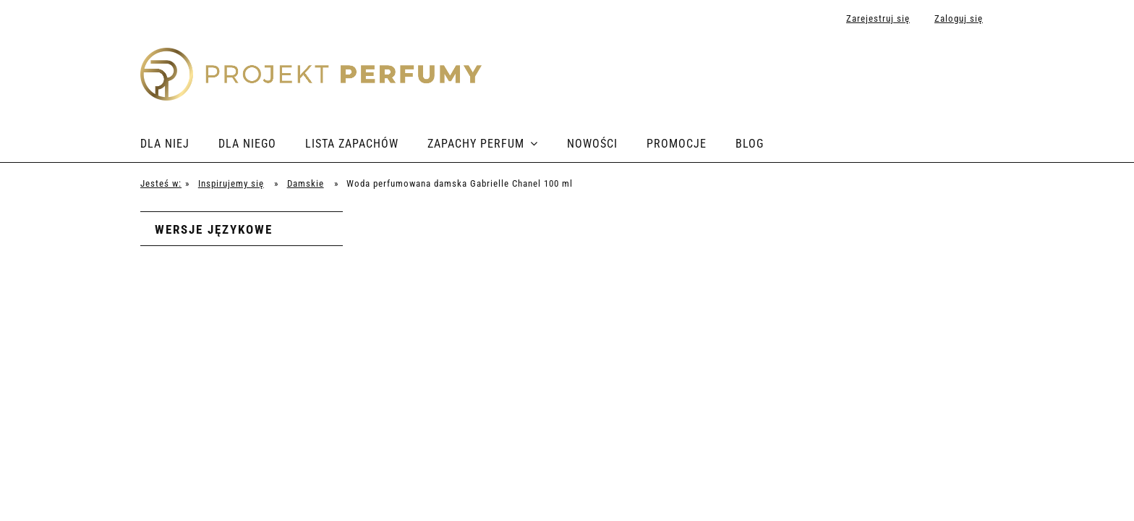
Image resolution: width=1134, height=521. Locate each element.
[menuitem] (179, 144)
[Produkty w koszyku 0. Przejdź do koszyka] (978, 66)
